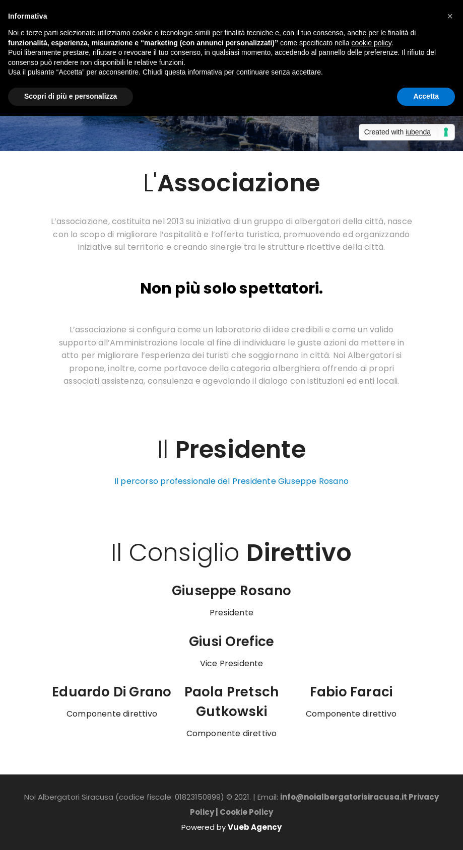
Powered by (231, 827)
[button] (450, 16)
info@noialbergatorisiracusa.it (343, 797)
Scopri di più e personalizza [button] (70, 96)
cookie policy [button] (371, 43)
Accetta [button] (426, 96)
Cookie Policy (246, 812)
